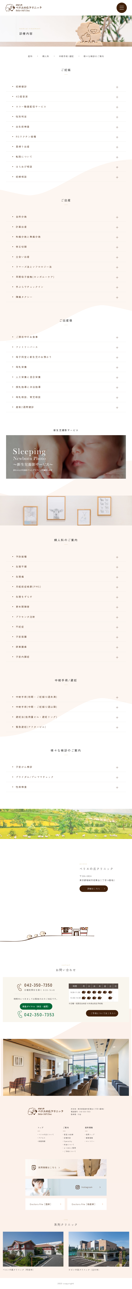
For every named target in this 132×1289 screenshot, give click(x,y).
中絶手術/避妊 (66, 56)
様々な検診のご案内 (94, 56)
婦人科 (45, 56)
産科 (30, 56)
